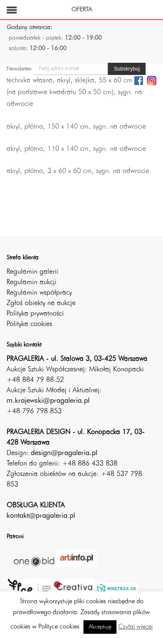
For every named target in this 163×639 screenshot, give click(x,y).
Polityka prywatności (35, 313)
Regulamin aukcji (32, 282)
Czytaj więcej (135, 627)
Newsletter (19, 69)
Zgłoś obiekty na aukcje (41, 303)
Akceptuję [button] (100, 627)
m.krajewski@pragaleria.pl (48, 401)
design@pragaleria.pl (64, 453)
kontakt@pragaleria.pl (41, 516)
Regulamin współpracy (39, 292)
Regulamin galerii (32, 272)
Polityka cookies (29, 324)
